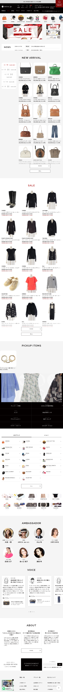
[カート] (30, 6)
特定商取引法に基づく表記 (53, 682)
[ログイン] (27, 6)
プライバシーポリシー (52, 686)
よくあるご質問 (23, 686)
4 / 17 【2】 (9, 80)
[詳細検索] (18, 6)
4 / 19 (9, 65)
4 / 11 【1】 (9, 93)
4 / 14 (9, 88)
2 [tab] (30, 611)
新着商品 (3, 10)
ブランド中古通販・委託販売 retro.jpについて (51, 11)
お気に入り (36, 686)
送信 (60, 664)
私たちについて (51, 677)
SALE (8, 10)
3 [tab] (32, 611)
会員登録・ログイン (38, 682)
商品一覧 (22, 677)
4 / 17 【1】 (9, 72)
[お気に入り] (22, 6)
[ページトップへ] (58, 687)
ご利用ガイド (29, 10)
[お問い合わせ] (59, 3)
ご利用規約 (50, 689)
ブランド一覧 (37, 677)
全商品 (12, 10)
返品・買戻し (36, 10)
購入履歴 (36, 689)
